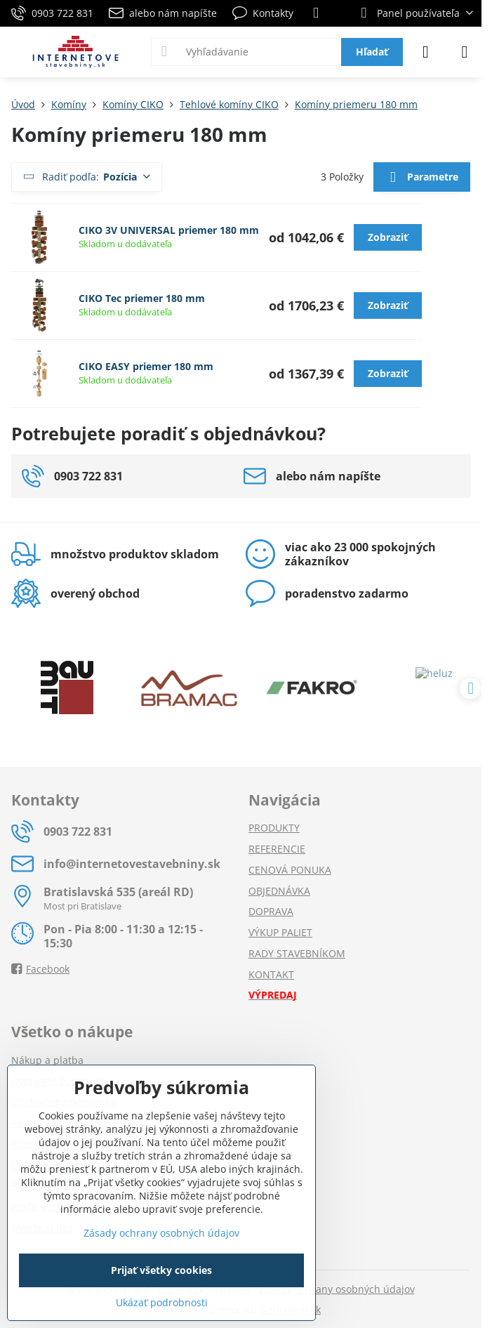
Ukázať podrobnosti (162, 1302)
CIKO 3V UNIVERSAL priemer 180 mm (169, 230)
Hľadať (372, 51)
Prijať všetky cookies (161, 1270)
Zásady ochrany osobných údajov (337, 1289)
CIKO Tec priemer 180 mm (142, 298)
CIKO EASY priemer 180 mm (146, 366)
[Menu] (464, 52)
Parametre (421, 177)
